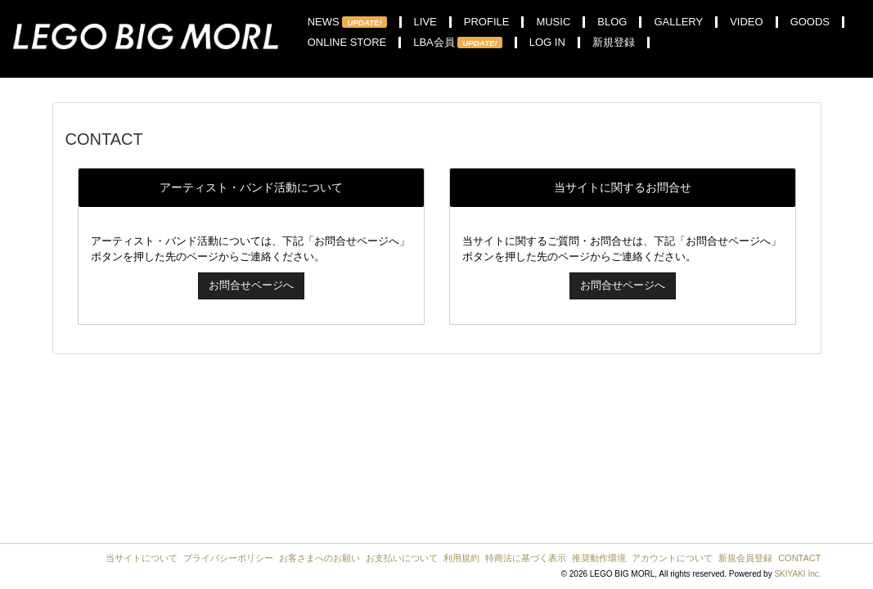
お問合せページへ (251, 285)
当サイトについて (142, 558)
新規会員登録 (745, 558)
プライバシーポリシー (228, 558)
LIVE (425, 22)
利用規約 (461, 558)
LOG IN (547, 42)
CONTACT (799, 558)
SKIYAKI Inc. (797, 573)
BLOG (612, 22)
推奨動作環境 (599, 558)
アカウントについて (672, 558)
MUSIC (553, 22)
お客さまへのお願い (319, 558)
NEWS (347, 22)
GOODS (810, 22)
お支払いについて (402, 558)
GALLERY (678, 22)
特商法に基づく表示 (525, 558)
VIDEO (746, 22)
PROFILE (487, 22)
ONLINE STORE (347, 42)
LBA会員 (457, 42)
